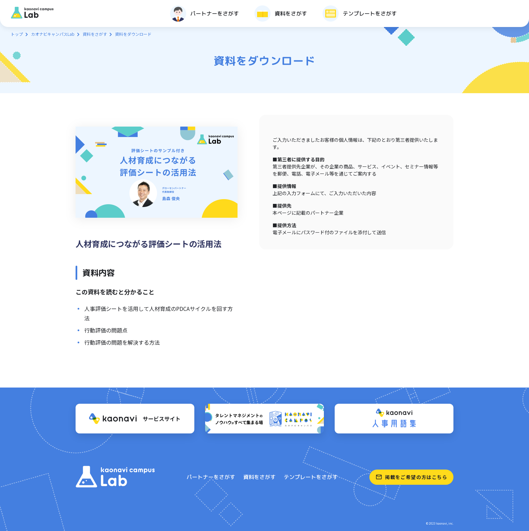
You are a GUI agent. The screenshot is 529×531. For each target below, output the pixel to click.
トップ (17, 34)
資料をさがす (95, 34)
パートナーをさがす (211, 477)
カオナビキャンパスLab (53, 34)
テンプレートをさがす (311, 477)
